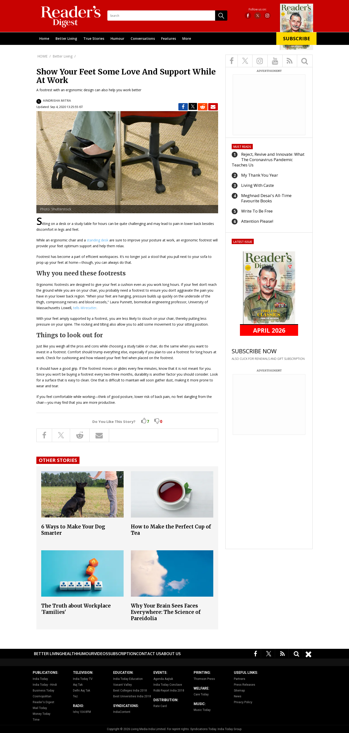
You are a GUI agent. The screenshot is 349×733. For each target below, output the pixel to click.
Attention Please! (257, 221)
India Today (40, 679)
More (186, 38)
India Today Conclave (167, 684)
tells (84, 307)
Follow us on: (258, 9)
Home (44, 38)
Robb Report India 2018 (168, 690)
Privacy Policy (243, 702)
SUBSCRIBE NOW (254, 351)
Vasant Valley (122, 684)
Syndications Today (203, 729)
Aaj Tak (78, 684)
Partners (239, 679)
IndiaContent (121, 712)
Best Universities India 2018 (132, 696)
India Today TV (83, 679)
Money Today (41, 714)
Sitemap (239, 690)
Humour (117, 38)
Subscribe (296, 38)
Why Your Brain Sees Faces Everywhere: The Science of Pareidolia (166, 612)
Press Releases (244, 684)
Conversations (143, 38)
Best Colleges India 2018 (130, 690)
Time (36, 719)
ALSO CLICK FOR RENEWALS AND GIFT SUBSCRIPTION (268, 359)
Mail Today (40, 708)
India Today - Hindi (45, 684)
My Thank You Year (259, 175)
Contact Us (148, 653)
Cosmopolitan (42, 696)
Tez (75, 696)
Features (168, 38)
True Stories (93, 38)
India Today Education (128, 679)
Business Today (43, 690)
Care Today (201, 694)
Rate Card (160, 706)
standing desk (97, 240)
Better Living (66, 38)
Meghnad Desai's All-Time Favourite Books (266, 198)
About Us (171, 653)
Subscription (122, 653)
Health (69, 653)
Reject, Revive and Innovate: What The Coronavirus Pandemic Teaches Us (268, 159)
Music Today (202, 710)
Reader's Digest (43, 702)
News (237, 696)
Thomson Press (204, 679)
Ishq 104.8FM (82, 712)
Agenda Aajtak (163, 679)
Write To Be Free (257, 211)
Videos (101, 653)
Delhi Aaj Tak (81, 690)
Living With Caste (257, 185)
